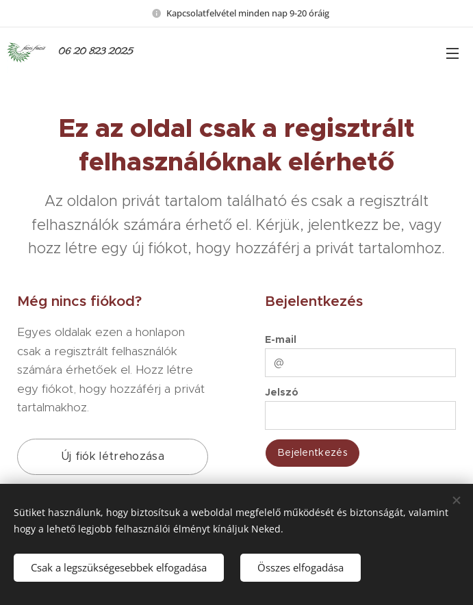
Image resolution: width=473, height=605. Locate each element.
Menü (452, 53)
